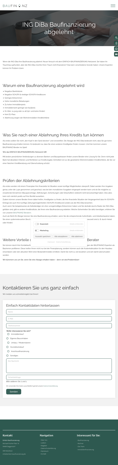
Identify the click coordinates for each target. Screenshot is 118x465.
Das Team (81, 446)
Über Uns (44, 440)
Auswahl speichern (43, 236)
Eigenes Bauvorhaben (19, 342)
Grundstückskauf (17, 351)
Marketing (44, 231)
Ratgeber (44, 446)
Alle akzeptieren (60, 236)
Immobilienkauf (17, 338)
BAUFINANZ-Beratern (22, 217)
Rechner (80, 443)
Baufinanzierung (83, 440)
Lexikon (43, 443)
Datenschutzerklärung (50, 390)
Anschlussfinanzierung (20, 355)
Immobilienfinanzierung (86, 450)
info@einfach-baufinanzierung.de (14, 454)
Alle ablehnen (77, 236)
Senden (14, 395)
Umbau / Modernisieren (20, 347)
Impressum (44, 451)
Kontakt (43, 454)
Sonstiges (14, 360)
